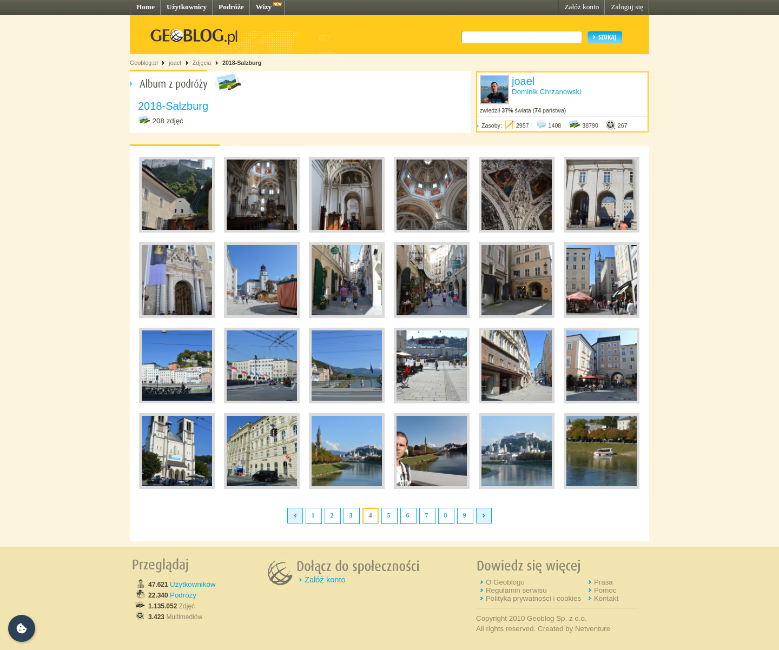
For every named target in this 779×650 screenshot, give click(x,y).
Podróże (231, 7)
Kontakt (606, 598)
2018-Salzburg (241, 62)
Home (145, 7)
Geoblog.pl (144, 62)
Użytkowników (192, 584)
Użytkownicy (187, 7)
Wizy (264, 7)
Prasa (603, 582)
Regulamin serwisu (516, 590)
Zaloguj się (627, 7)
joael (175, 62)
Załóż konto (581, 7)
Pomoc (605, 590)
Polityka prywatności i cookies (533, 598)
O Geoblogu (505, 582)
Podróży (183, 595)
